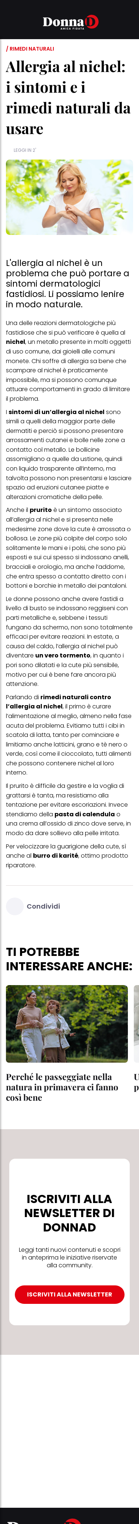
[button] (10, 23)
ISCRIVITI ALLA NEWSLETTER (69, 1294)
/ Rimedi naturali (30, 48)
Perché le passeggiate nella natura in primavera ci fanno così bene (62, 1087)
